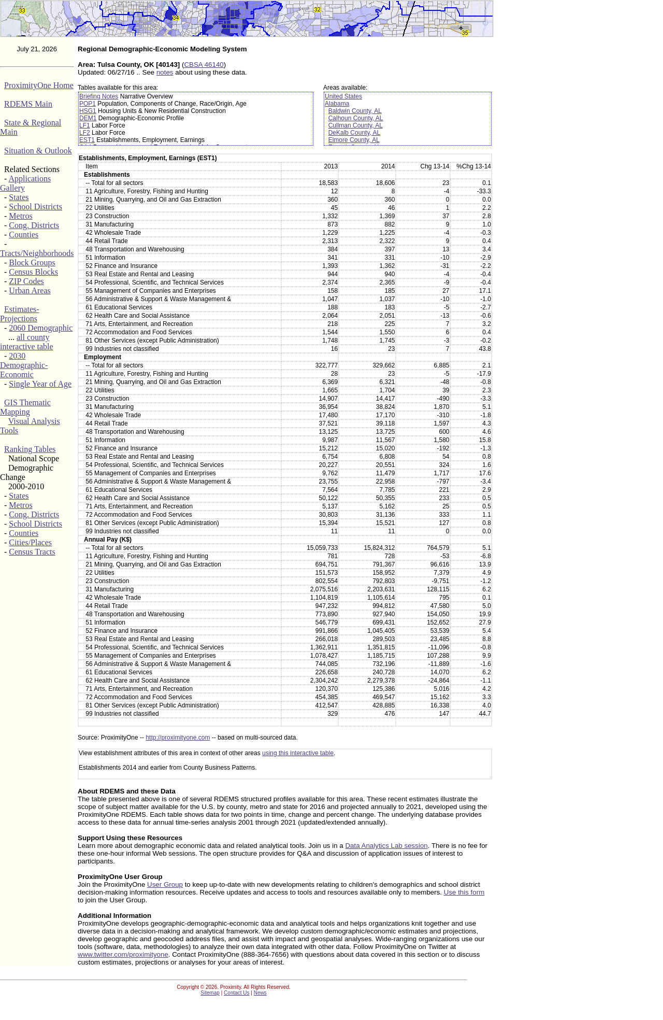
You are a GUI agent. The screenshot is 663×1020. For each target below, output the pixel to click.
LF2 (84, 132)
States (18, 197)
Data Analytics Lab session (386, 845)
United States (343, 96)
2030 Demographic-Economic (24, 365)
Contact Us (236, 993)
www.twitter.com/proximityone (123, 954)
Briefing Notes (98, 96)
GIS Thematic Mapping (25, 407)
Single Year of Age (40, 383)
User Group (165, 884)
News (260, 993)
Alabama (337, 103)
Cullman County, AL (355, 125)
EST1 (87, 140)
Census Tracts (32, 551)
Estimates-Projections (19, 314)
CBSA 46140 (203, 64)
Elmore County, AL (354, 140)
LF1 (84, 125)
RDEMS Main (28, 104)
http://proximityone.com (178, 737)
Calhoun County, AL (355, 118)
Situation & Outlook (38, 150)
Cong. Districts (34, 225)
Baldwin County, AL (355, 111)
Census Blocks (33, 271)
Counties (23, 234)
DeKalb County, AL (354, 132)
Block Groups (32, 262)
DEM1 (87, 118)
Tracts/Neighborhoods (37, 253)
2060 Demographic (41, 327)
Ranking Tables (29, 449)
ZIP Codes (26, 281)
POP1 (87, 103)
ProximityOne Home (39, 85)
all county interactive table (26, 342)
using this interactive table (298, 753)
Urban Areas (29, 290)
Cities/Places (30, 542)
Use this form (464, 892)
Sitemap (210, 993)
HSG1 (87, 111)
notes (165, 72)
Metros (20, 215)
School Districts (35, 206)
